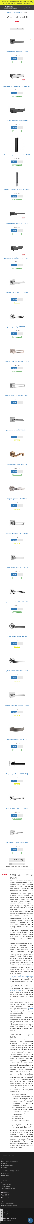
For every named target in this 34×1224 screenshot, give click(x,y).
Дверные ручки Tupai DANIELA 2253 (17, 670)
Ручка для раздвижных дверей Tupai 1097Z (17, 155)
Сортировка (14, 29)
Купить (14, 58)
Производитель (18, 12)
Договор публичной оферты (8, 1203)
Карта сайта (4, 1177)
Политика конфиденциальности (9, 1205)
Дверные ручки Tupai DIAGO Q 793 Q (17, 774)
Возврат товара (5, 1175)
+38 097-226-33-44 (6, 1185)
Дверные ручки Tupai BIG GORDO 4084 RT (17, 258)
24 (21, 29)
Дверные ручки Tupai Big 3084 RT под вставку (17, 86)
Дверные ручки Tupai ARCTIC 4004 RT (17, 223)
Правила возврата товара (7, 1165)
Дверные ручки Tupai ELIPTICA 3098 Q (17, 842)
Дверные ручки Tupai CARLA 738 (17, 464)
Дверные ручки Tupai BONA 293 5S (17, 327)
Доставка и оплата (6, 1160)
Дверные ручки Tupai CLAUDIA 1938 (17, 602)
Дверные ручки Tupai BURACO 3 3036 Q (17, 395)
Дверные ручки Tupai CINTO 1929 (17, 499)
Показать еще (16, 860)
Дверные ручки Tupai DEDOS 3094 (17, 739)
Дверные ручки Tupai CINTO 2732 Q (17, 567)
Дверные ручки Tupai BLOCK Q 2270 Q (17, 292)
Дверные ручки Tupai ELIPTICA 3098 (17, 808)
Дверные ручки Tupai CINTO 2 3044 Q (17, 533)
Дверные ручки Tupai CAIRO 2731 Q (17, 430)
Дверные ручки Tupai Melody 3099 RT (17, 120)
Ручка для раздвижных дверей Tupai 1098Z (17, 189)
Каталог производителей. (8, 1188)
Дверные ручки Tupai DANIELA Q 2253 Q (17, 705)
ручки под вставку (15, 990)
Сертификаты (4, 1167)
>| (23, 864)
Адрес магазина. (6, 1186)
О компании (4, 1163)
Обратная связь (5, 1173)
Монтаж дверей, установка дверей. (10, 1161)
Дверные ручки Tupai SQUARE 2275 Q (17, 51)
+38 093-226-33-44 (6, 1183)
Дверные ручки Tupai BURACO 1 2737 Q (17, 361)
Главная (9, 12)
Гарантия (3, 1158)
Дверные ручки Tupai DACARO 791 (17, 636)
